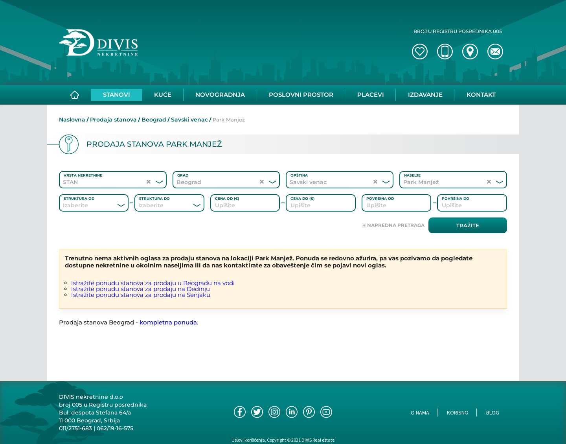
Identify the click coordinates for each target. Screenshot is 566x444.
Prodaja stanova (113, 119)
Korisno (458, 412)
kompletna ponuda (168, 322)
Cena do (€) (302, 198)
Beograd (154, 119)
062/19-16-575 (115, 428)
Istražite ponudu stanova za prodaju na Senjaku (140, 294)
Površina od (380, 198)
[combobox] (83, 205)
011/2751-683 (75, 428)
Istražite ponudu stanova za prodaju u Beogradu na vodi (153, 283)
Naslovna (72, 119)
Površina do (455, 198)
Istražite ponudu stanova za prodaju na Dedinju (140, 289)
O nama (420, 412)
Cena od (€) (227, 198)
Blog (492, 412)
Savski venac (189, 119)
